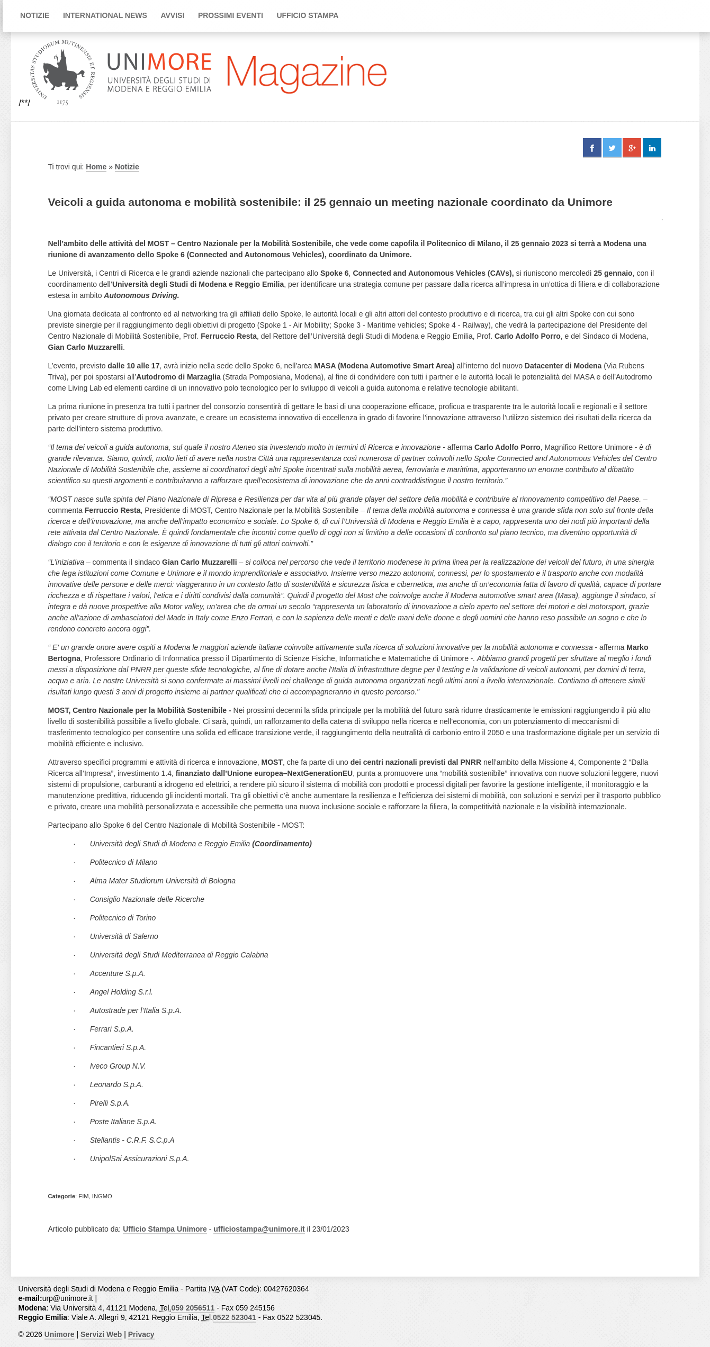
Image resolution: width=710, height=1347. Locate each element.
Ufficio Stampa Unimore (165, 1229)
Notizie (34, 15)
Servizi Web (101, 1334)
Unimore (59, 1334)
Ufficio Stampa (307, 15)
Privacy (141, 1334)
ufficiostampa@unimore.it (258, 1229)
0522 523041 (234, 1317)
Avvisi (172, 15)
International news (105, 15)
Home (96, 166)
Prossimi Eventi (230, 15)
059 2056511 (192, 1308)
